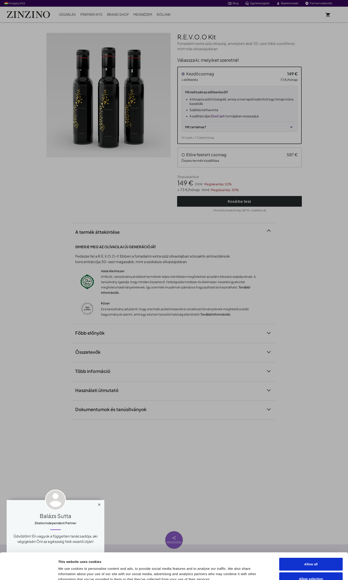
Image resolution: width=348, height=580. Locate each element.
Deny (311, 568)
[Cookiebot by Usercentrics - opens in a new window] (28, 571)
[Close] (99, 503)
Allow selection (311, 554)
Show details (251, 568)
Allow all (311, 539)
